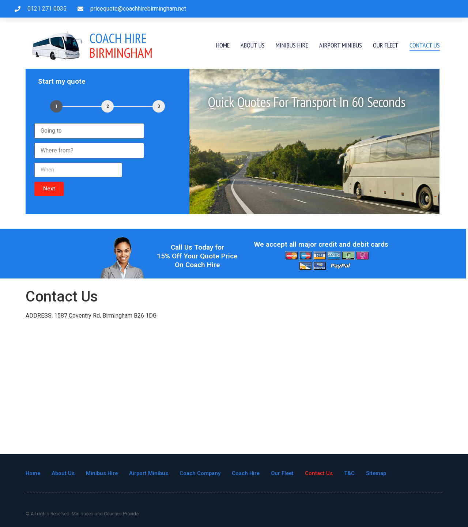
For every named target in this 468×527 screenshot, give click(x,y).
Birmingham (120, 45)
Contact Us (425, 45)
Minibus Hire (292, 45)
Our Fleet (386, 45)
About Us (253, 45)
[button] (49, 189)
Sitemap (384, 473)
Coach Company (203, 473)
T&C (357, 473)
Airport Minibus (340, 45)
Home (223, 45)
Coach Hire (250, 473)
